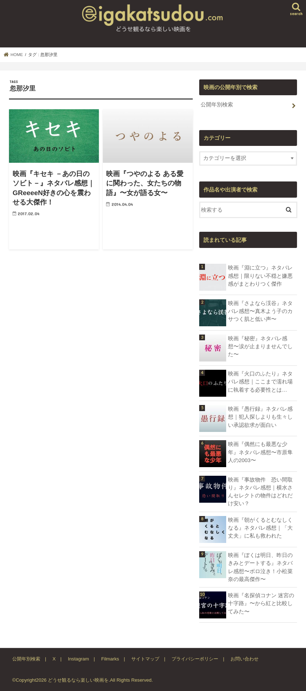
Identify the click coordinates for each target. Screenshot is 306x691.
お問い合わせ (244, 659)
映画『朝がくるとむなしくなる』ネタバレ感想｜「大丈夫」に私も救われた (260, 528)
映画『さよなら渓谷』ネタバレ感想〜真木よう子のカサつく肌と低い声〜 (260, 311)
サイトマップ (145, 659)
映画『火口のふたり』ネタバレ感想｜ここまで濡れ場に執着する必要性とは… (260, 381)
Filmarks (110, 659)
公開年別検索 (217, 104)
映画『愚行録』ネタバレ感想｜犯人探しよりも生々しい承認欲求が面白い (260, 417)
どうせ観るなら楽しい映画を (78, 680)
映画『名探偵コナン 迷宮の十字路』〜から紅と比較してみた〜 (261, 603)
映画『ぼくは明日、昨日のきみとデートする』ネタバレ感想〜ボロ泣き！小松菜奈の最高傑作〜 (260, 567)
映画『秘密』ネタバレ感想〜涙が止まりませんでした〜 (260, 346)
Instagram (78, 659)
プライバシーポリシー (195, 659)
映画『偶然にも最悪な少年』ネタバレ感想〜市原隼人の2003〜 (260, 452)
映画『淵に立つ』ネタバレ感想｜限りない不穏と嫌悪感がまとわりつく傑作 (260, 275)
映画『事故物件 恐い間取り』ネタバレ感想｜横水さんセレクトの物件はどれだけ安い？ (260, 492)
